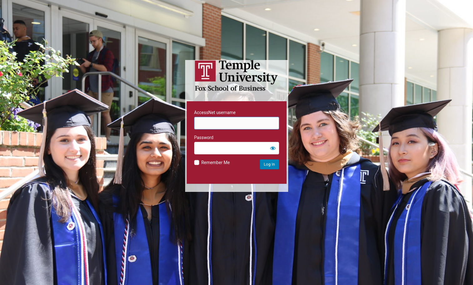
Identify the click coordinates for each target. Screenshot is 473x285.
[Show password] (273, 148)
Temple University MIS (237, 75)
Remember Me (215, 162)
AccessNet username (215, 112)
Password (204, 137)
